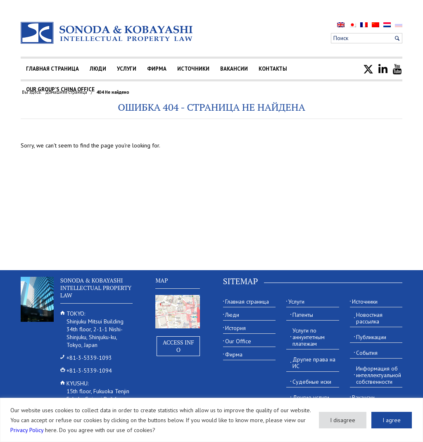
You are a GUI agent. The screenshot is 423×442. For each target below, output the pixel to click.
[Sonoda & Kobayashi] (107, 33)
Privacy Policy (26, 430)
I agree (392, 420)
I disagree (342, 420)
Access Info (178, 346)
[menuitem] (341, 24)
